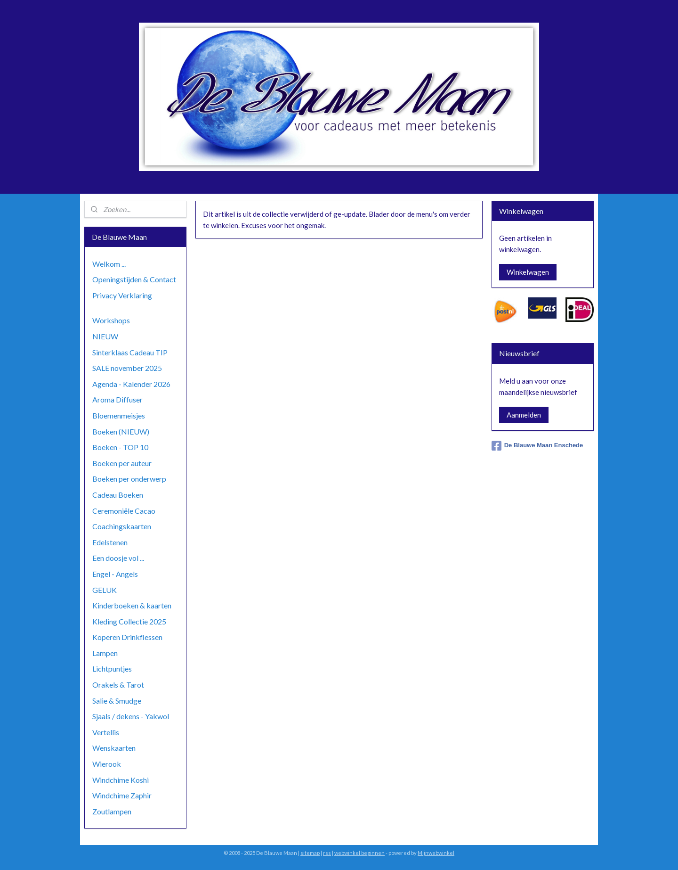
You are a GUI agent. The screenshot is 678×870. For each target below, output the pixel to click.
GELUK (104, 589)
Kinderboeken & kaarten (131, 605)
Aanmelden (524, 414)
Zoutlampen (111, 811)
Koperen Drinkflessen (127, 636)
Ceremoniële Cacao (123, 510)
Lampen (105, 652)
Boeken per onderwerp (129, 478)
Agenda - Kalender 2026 (131, 383)
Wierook (106, 763)
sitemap (310, 853)
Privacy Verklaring (122, 295)
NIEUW (105, 336)
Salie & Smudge (116, 700)
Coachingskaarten (121, 526)
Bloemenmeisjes (118, 415)
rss (327, 853)
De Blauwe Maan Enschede (537, 445)
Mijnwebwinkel (436, 853)
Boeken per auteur (122, 463)
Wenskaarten (114, 747)
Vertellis (105, 732)
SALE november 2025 (127, 367)
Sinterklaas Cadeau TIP (130, 352)
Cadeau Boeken (117, 494)
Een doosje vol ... (118, 557)
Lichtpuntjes (112, 668)
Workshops (111, 320)
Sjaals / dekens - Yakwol (130, 716)
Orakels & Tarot (118, 684)
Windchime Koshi (120, 779)
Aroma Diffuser (117, 399)
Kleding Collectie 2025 (129, 621)
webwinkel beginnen (359, 853)
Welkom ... (109, 263)
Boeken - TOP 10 (120, 447)
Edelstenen (110, 542)
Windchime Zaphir (122, 795)
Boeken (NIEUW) (120, 431)
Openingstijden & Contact (134, 279)
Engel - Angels (115, 573)
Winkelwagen (528, 272)
